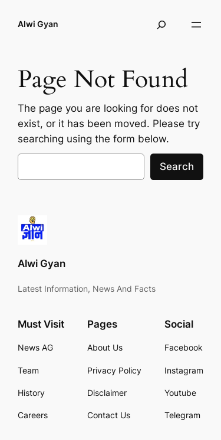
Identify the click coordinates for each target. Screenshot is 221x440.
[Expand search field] (161, 24)
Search (177, 166)
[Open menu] (196, 25)
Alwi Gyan (38, 24)
